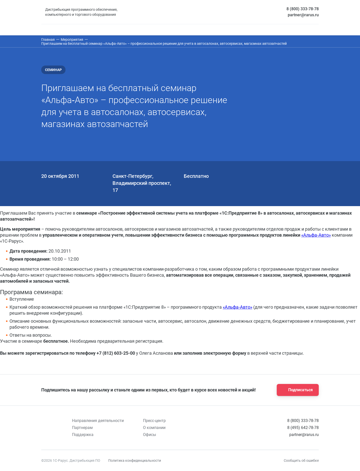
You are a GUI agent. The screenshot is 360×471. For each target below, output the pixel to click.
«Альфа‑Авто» (316, 235)
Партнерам (82, 427)
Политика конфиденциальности (134, 460)
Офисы (149, 434)
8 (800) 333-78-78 (302, 9)
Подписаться (296, 390)
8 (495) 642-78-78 (303, 427)
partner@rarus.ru (303, 15)
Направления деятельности (98, 420)
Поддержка (83, 434)
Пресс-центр (154, 420)
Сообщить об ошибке (301, 460)
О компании (154, 427)
